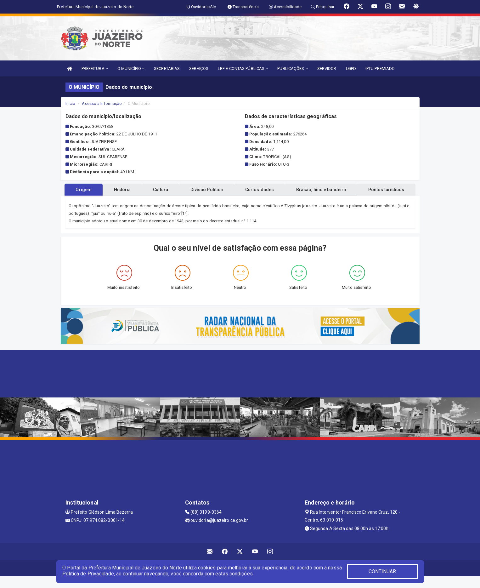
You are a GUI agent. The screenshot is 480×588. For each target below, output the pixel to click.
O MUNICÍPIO (130, 68)
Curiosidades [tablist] (295, 201)
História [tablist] (145, 201)
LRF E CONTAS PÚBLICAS (243, 68)
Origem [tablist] (102, 201)
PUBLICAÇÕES (292, 68)
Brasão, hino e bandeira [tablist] (361, 201)
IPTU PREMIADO (380, 68)
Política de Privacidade (88, 574)
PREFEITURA (95, 68)
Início (70, 103)
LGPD (351, 68)
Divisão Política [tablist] (238, 201)
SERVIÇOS (198, 68)
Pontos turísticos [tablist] (240, 189)
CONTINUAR (382, 571)
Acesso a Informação (102, 103)
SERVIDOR (326, 68)
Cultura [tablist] (187, 201)
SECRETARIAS (167, 68)
